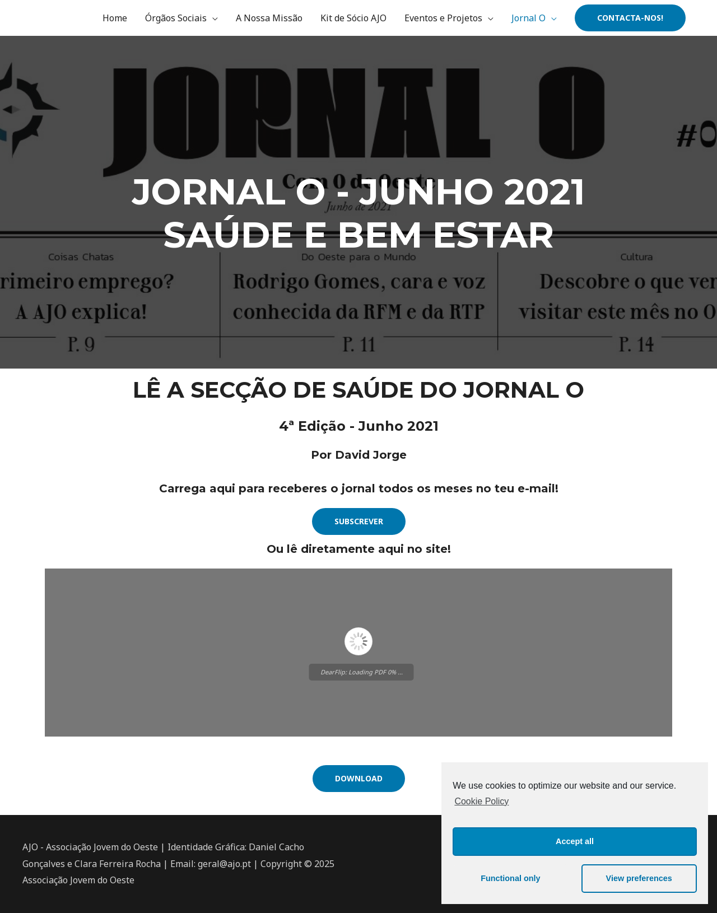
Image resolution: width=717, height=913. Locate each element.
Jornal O (528, 18)
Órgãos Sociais (176, 18)
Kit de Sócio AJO (353, 18)
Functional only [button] (510, 878)
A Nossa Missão (269, 18)
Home (115, 18)
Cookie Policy (481, 801)
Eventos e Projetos (443, 18)
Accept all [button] (575, 841)
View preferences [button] (639, 878)
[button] (359, 521)
